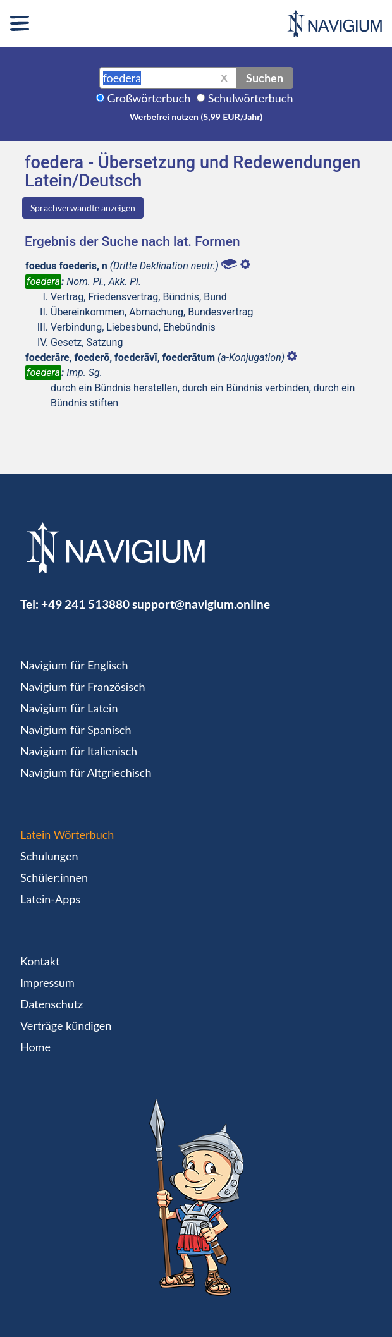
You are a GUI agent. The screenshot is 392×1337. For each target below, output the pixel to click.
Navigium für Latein (69, 708)
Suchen (264, 78)
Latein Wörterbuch (67, 834)
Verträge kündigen (65, 1025)
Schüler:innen (54, 877)
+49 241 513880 (85, 604)
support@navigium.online (201, 604)
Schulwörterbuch (250, 98)
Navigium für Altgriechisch (85, 772)
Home (35, 1047)
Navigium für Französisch (82, 686)
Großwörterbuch (149, 98)
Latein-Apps (50, 899)
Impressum (47, 982)
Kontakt (39, 961)
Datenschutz (51, 1004)
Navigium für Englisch (74, 665)
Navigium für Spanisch (76, 729)
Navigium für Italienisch (78, 751)
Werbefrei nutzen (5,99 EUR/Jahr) (196, 116)
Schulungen (49, 856)
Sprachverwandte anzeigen (82, 207)
